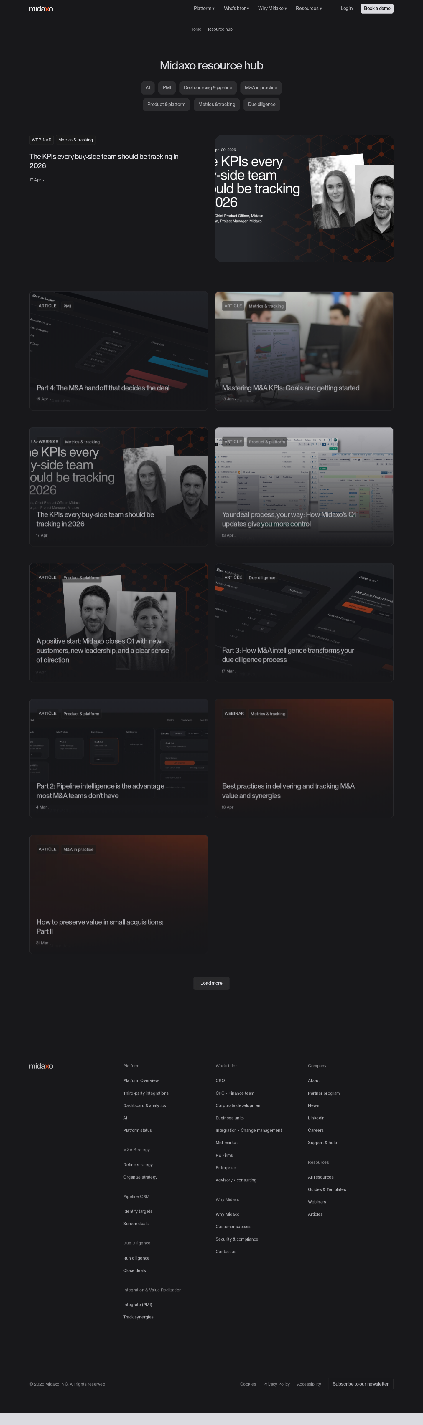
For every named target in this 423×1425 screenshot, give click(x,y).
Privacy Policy (276, 1406)
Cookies (248, 1406)
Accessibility (309, 1406)
